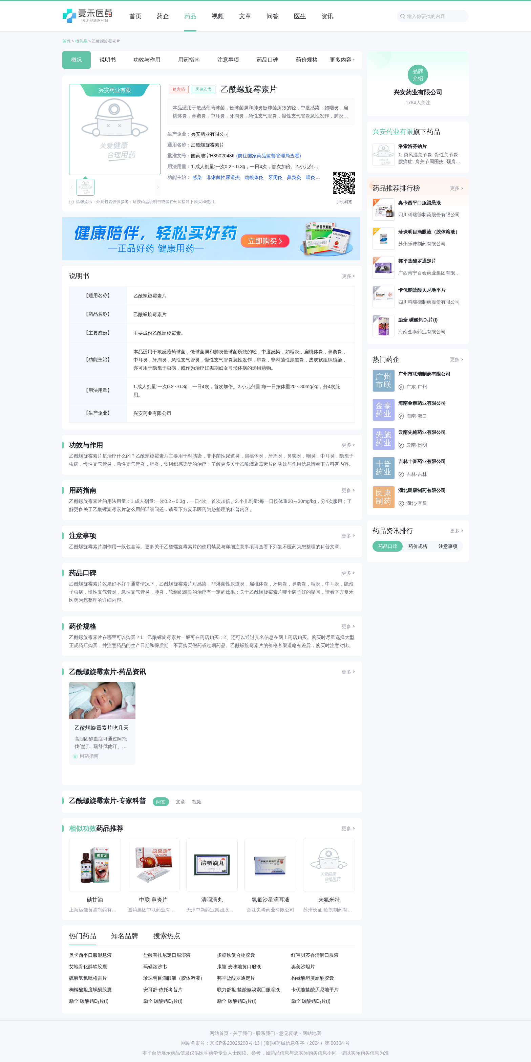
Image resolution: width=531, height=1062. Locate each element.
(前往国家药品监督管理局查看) (268, 155)
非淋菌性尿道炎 (223, 177)
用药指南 (189, 60)
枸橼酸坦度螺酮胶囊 (312, 978)
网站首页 (219, 1033)
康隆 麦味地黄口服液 (239, 966)
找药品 (81, 41)
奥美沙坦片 (303, 966)
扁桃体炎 (254, 177)
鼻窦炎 (294, 177)
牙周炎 (275, 177)
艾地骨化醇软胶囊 (88, 966)
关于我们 (242, 1033)
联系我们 (265, 1033)
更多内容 (341, 60)
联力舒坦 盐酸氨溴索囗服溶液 (248, 989)
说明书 (108, 60)
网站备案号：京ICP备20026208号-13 (220, 1043)
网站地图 (311, 1033)
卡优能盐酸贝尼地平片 (315, 989)
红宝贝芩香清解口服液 (315, 955)
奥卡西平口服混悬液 (90, 955)
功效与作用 (147, 60)
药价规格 (307, 60)
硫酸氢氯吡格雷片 (88, 978)
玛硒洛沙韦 (155, 966)
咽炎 (310, 177)
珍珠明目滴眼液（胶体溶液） (174, 978)
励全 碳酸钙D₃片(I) (88, 1001)
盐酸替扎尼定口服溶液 (167, 955)
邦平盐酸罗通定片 (236, 978)
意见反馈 (288, 1033)
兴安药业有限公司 (152, 413)
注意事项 (228, 60)
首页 (66, 41)
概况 (76, 60)
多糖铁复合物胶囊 (236, 955)
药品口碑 (267, 60)
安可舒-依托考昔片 (163, 989)
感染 (197, 177)
